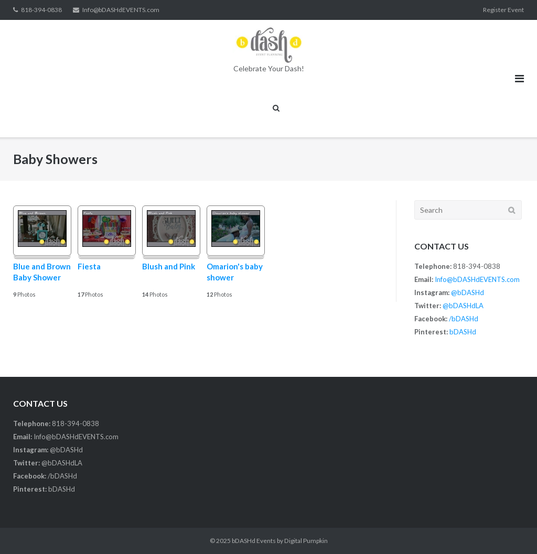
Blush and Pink (168, 266)
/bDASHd (463, 318)
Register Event (503, 10)
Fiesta (89, 266)
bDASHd (462, 332)
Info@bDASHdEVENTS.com (120, 10)
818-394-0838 (41, 10)
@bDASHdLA (463, 305)
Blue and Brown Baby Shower (42, 272)
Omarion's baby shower (235, 272)
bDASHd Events (254, 541)
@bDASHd (467, 292)
